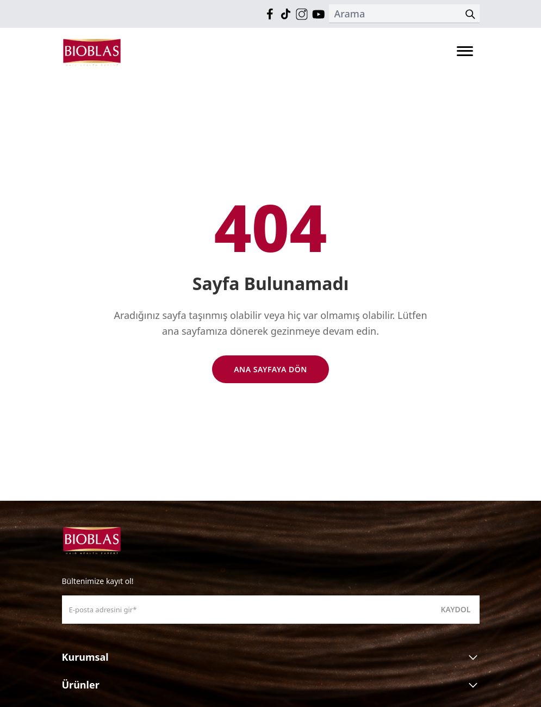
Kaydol (456, 609)
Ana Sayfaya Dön (270, 369)
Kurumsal (271, 657)
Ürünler (271, 685)
